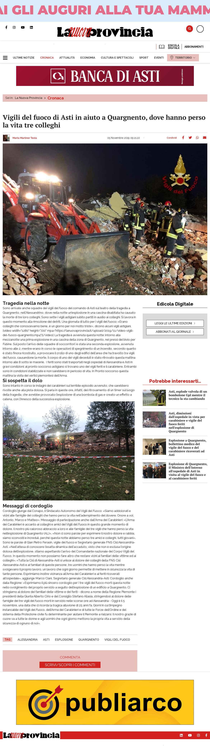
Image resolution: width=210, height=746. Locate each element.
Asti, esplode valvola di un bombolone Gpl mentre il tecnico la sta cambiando (188, 395)
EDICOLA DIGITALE (169, 46)
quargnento (88, 639)
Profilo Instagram (17, 27)
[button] (6, 56)
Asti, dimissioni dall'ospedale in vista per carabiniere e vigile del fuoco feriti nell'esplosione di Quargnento (187, 422)
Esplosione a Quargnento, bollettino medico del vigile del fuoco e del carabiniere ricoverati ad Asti (187, 447)
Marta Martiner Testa (25, 138)
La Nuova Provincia (28, 98)
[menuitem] (23, 57)
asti (46, 639)
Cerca (189, 28)
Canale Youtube (25, 27)
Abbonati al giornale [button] (173, 331)
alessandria (28, 639)
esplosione (64, 639)
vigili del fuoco (117, 639)
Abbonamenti (194, 46)
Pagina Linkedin (34, 27)
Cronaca (56, 98)
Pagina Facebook (9, 27)
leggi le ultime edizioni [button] (173, 323)
